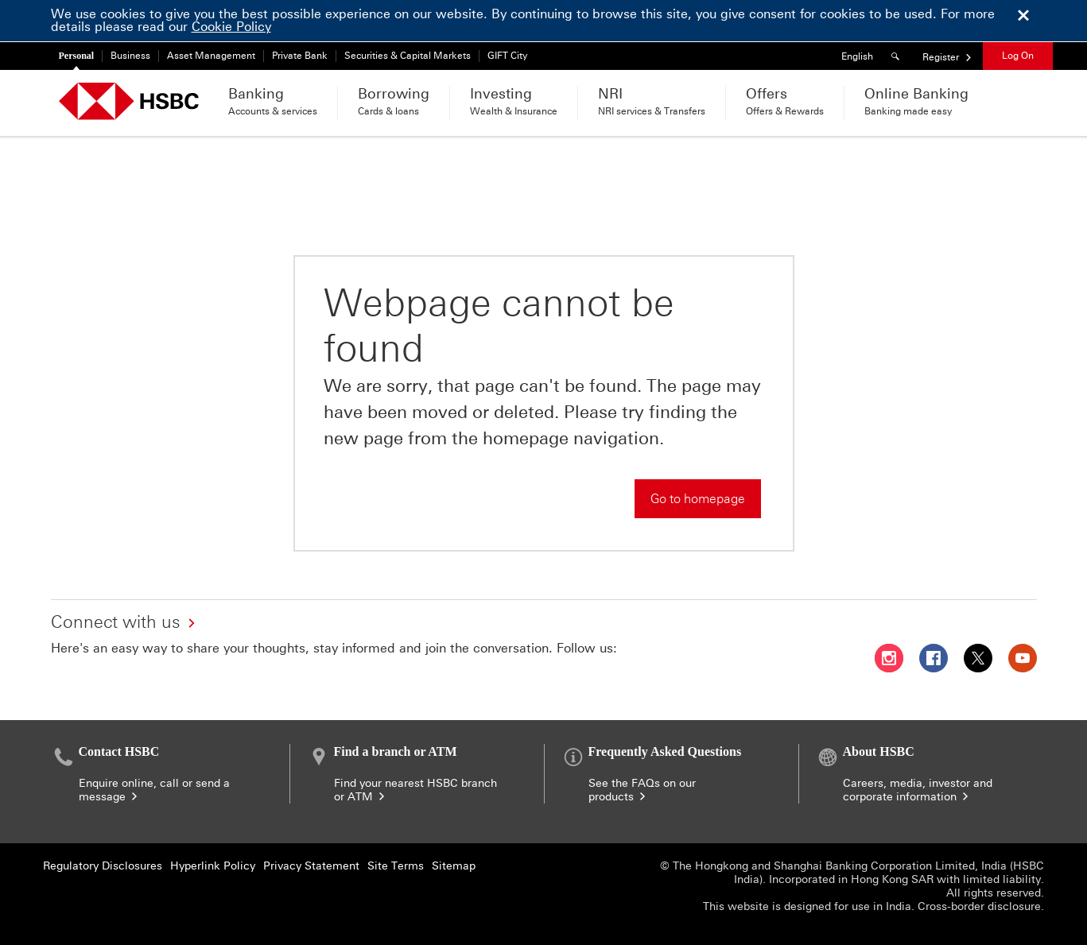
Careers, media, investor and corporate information (917, 790)
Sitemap (454, 866)
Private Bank (300, 55)
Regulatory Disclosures (102, 866)
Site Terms (395, 866)
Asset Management (211, 55)
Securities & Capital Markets (407, 55)
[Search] (897, 56)
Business (130, 55)
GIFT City (507, 55)
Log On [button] (1018, 55)
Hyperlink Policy (212, 866)
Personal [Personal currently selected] (77, 55)
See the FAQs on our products (642, 790)
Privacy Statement (311, 866)
